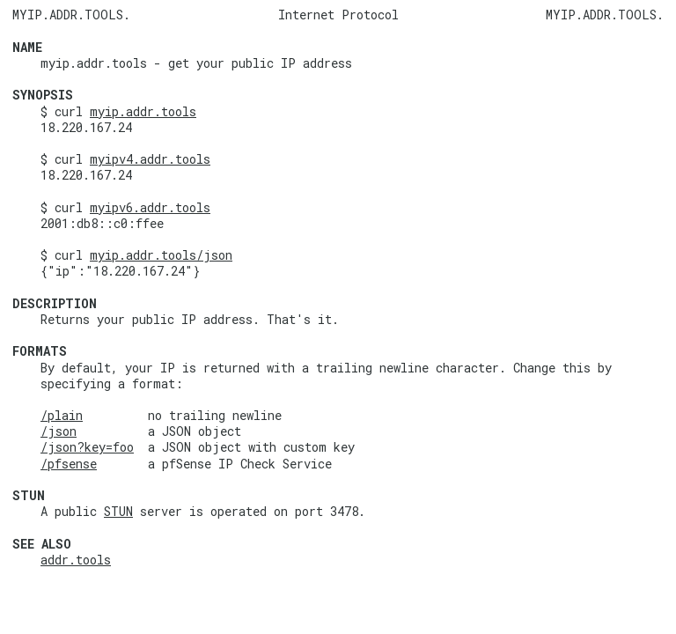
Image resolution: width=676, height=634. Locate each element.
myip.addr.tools (143, 111)
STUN (118, 511)
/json (58, 431)
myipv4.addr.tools (150, 159)
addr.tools (75, 559)
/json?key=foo (87, 447)
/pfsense (68, 463)
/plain (61, 415)
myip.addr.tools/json (161, 255)
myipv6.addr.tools (150, 207)
